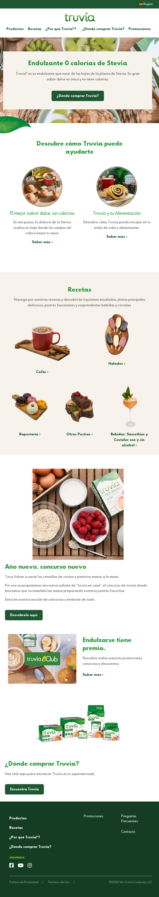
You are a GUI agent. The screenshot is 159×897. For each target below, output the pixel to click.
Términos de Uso (59, 882)
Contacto (128, 832)
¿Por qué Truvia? (61, 29)
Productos (15, 29)
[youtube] (20, 865)
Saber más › (42, 242)
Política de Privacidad (24, 882)
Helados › (116, 364)
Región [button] (146, 4)
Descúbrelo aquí (23, 615)
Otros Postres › (79, 434)
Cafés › (42, 372)
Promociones (140, 29)
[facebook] (11, 865)
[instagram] (30, 865)
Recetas (34, 29)
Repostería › (30, 434)
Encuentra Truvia (24, 789)
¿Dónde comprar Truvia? (103, 29)
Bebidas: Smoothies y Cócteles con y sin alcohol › (129, 440)
